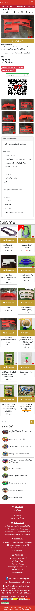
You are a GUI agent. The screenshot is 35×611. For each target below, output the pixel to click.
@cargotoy (12, 582)
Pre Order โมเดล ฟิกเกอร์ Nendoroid (17, 532)
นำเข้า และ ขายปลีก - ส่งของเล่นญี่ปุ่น (17, 526)
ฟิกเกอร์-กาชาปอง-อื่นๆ (17, 548)
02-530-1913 (13, 593)
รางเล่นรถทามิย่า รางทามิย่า (8, 70)
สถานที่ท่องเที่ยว (17, 570)
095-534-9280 (11, 591)
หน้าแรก (17, 510)
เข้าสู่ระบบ (31, 6)
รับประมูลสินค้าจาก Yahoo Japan (17, 529)
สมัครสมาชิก (22, 6)
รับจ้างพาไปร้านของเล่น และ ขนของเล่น (17, 535)
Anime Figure (17, 551)
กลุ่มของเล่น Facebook (17, 564)
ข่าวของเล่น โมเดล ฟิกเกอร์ (17, 558)
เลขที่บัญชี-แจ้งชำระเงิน (17, 513)
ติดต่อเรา (17, 516)
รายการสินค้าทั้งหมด (17, 518)
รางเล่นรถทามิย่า (17, 572)
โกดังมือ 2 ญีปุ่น (17, 561)
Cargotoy (4, 2)
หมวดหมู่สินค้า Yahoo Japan (17, 567)
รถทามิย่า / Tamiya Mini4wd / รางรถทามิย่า (12, 67)
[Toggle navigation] (32, 2)
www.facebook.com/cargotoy (17, 579)
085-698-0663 (22, 591)
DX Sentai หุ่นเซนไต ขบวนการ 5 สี (17, 545)
